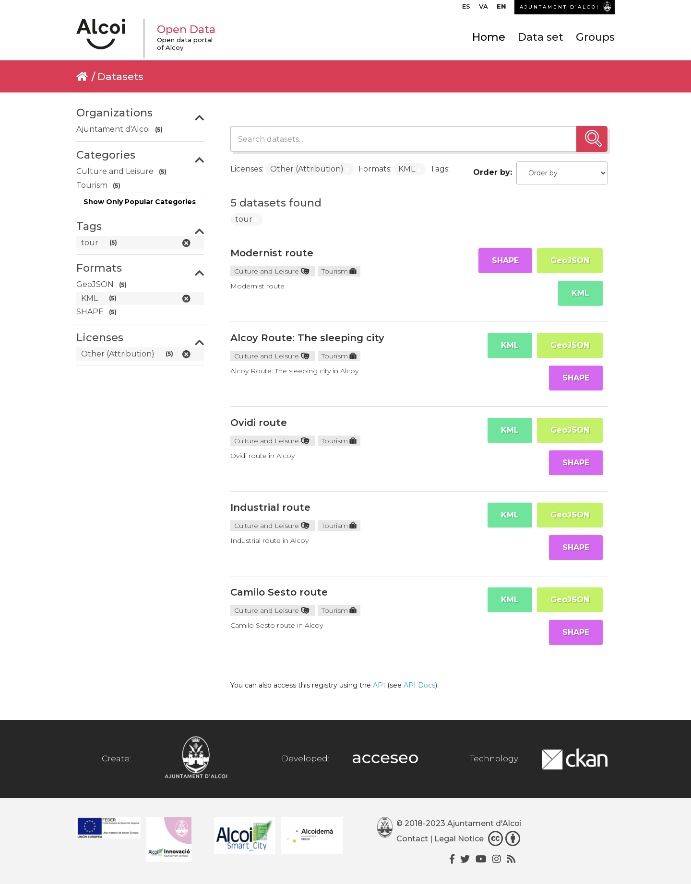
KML (580, 293)
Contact (412, 838)
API (379, 685)
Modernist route (271, 253)
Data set (540, 37)
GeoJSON (569, 260)
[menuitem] (466, 8)
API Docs (419, 685)
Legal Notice (459, 838)
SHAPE (505, 260)
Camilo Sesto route (279, 592)
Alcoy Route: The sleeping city (307, 338)
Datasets (120, 76)
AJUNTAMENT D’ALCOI (559, 7)
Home (488, 37)
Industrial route (270, 507)
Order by (491, 172)
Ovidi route (258, 422)
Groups (595, 37)
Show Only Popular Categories (139, 201)
